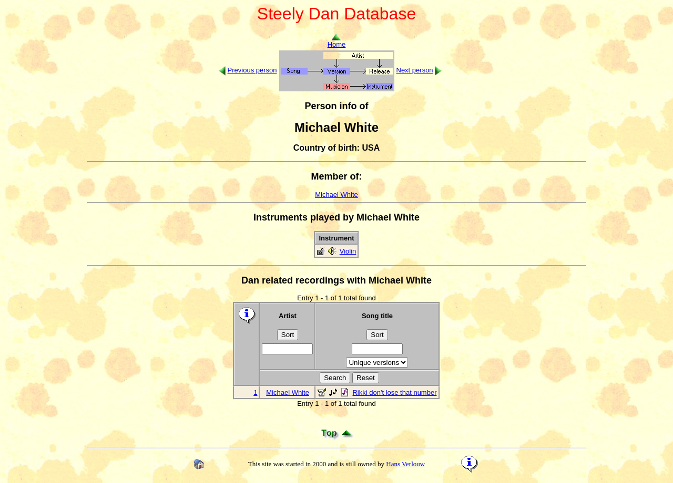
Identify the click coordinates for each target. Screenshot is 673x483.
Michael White (336, 194)
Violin (348, 251)
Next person (414, 70)
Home (337, 41)
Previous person (252, 70)
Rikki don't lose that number (394, 392)
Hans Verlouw (405, 464)
